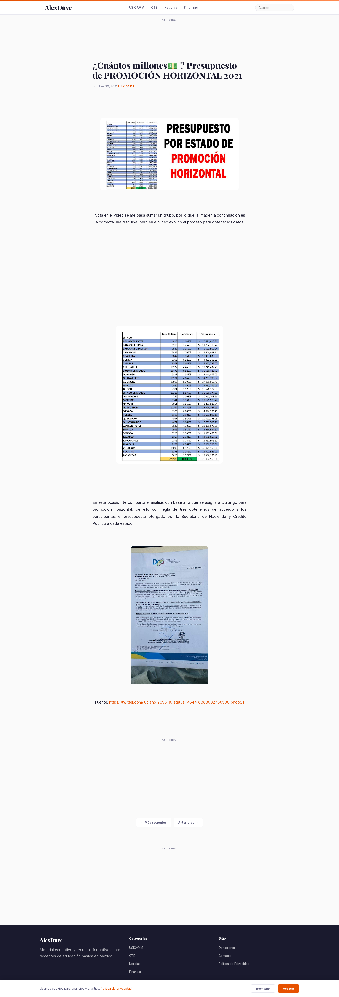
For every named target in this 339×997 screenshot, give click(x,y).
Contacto (225, 955)
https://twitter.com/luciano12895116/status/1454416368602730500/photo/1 (176, 702)
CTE (154, 7)
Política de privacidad (116, 988)
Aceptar (288, 988)
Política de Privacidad (234, 963)
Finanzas (191, 7)
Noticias (170, 7)
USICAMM (136, 7)
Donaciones (227, 947)
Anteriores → (188, 822)
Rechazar (263, 988)
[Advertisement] (169, 33)
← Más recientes (154, 822)
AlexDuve (58, 7)
